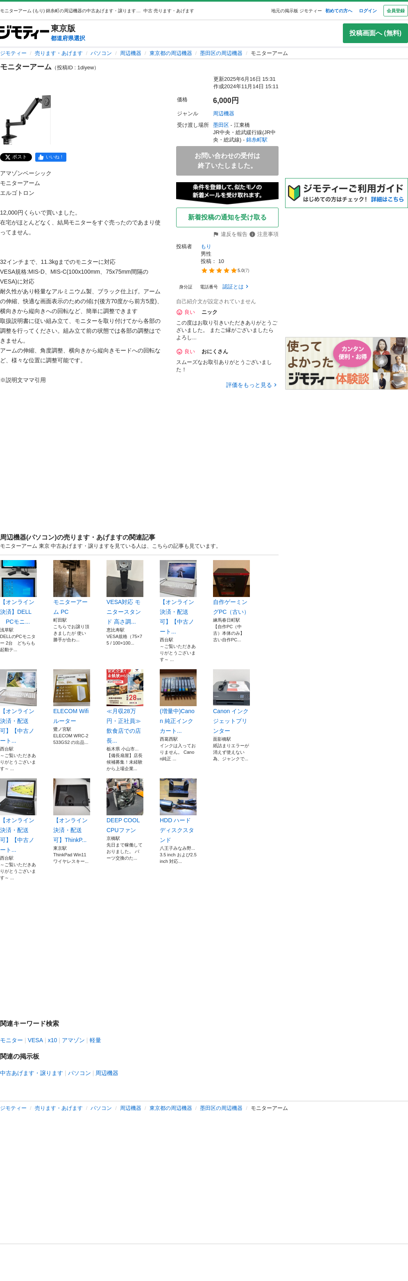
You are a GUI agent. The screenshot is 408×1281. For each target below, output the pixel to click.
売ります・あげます (59, 53)
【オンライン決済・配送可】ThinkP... (71, 810)
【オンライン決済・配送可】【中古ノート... (178, 597)
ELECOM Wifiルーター (71, 696)
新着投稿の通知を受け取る (227, 217)
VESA (35, 1040)
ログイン (368, 10)
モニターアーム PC (71, 587)
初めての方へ (338, 10)
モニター (11, 1040)
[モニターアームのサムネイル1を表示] (26, 120)
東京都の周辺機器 (171, 53)
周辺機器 (130, 53)
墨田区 (221, 125)
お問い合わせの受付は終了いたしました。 (227, 160)
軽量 (95, 1040)
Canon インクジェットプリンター (231, 701)
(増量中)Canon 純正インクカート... (178, 701)
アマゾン (73, 1040)
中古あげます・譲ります (31, 1073)
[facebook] (50, 157)
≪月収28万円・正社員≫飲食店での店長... (125, 706)
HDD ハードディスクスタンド (178, 810)
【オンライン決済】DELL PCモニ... (18, 592)
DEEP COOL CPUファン (125, 805)
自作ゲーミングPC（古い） (231, 587)
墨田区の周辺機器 (221, 53)
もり (206, 246)
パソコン (101, 53)
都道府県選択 (68, 38)
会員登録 (396, 10)
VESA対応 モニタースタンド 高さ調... (125, 592)
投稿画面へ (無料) (375, 33)
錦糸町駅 (256, 140)
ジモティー (13, 53)
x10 (52, 1040)
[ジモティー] (24, 33)
